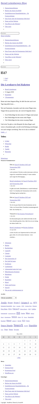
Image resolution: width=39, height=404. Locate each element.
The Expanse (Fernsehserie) (25, 214)
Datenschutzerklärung (12, 40)
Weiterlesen (4, 158)
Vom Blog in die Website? (13, 57)
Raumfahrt (8, 95)
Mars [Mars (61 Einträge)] (28, 313)
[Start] (6, 78)
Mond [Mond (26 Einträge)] (2, 317)
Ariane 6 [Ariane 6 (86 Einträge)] (25, 302)
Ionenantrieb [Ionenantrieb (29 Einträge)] (4, 313)
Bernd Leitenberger (10, 89)
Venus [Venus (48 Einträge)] (11, 330)
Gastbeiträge (8, 266)
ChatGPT (8, 251)
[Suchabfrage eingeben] (10, 33)
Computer (8, 256)
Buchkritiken (9, 248)
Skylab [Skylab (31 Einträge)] (19, 321)
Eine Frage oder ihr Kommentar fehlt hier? (18, 51)
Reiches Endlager (28, 227)
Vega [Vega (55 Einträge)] (6, 329)
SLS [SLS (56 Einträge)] (23, 321)
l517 (6, 80)
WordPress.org (9, 373)
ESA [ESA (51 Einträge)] (10, 309)
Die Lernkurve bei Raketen (15, 84)
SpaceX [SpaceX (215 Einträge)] (18, 325)
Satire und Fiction (10, 285)
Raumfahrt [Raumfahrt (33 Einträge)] (31, 317)
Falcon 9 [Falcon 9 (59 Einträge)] (16, 309)
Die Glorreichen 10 (10, 258)
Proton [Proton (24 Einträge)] (25, 317)
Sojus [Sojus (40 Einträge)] (28, 321)
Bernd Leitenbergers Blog (14, 3)
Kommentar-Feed (10, 370)
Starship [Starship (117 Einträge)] (33, 325)
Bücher (7, 245)
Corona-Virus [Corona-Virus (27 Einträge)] (28, 306)
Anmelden (8, 365)
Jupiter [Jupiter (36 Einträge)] (23, 313)
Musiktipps (8, 274)
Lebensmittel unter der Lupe (13, 269)
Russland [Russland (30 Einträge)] (3, 321)
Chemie (7, 253)
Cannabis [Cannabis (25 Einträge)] (18, 306)
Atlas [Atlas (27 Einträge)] (31, 303)
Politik (7, 277)
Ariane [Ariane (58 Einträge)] (10, 303)
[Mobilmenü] (5, 36)
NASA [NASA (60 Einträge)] (14, 317)
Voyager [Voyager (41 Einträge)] (16, 329)
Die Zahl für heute (10, 261)
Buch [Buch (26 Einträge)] (14, 306)
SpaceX (7, 287)
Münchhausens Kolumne (12, 272)
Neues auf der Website (12, 54)
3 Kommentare (9, 97)
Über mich (8, 60)
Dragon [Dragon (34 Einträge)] (35, 306)
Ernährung (8, 264)
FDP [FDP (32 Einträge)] (29, 309)
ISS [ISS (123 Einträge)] (18, 313)
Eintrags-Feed (9, 368)
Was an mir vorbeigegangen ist (14, 290)
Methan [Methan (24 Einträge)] (32, 313)
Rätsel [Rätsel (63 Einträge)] (8, 321)
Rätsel (7, 282)
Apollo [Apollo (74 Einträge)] (4, 302)
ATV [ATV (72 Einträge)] (35, 302)
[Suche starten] (20, 67)
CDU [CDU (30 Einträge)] (22, 306)
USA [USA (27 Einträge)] (2, 329)
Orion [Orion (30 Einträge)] (19, 317)
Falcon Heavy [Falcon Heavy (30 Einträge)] (23, 309)
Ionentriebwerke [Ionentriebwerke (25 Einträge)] (11, 313)
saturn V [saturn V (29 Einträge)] (14, 321)
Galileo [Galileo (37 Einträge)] (34, 309)
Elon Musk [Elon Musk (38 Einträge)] (4, 309)
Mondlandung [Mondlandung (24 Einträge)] (7, 317)
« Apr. (18, 357)
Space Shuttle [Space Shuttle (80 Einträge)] (7, 325)
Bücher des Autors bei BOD (13, 43)
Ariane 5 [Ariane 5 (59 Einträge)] (17, 303)
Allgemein (8, 243)
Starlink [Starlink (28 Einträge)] (26, 326)
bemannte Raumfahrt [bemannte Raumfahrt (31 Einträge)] (6, 306)
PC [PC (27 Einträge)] (22, 317)
